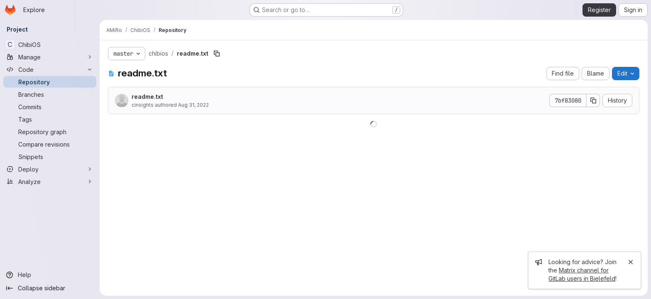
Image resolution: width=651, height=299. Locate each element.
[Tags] (49, 119)
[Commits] (49, 107)
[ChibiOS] (49, 44)
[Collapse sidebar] (49, 288)
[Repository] (49, 82)
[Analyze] (49, 181)
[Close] (631, 262)
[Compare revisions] (49, 144)
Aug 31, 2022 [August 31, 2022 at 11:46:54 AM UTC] (193, 105)
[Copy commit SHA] (593, 100)
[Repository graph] (49, 131)
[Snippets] (49, 156)
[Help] (49, 275)
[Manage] (49, 57)
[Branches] (49, 94)
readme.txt (147, 96)
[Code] (49, 69)
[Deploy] (49, 169)
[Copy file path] (216, 53)
